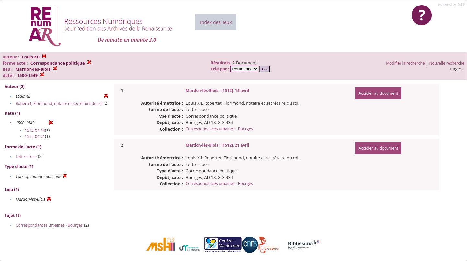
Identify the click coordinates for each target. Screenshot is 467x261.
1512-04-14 (35, 130)
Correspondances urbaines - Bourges (49, 225)
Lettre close (26, 156)
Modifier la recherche (405, 63)
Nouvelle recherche (447, 63)
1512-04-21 (35, 136)
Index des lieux (216, 22)
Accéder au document (378, 93)
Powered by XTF (451, 4)
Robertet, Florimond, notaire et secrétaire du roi (59, 103)
